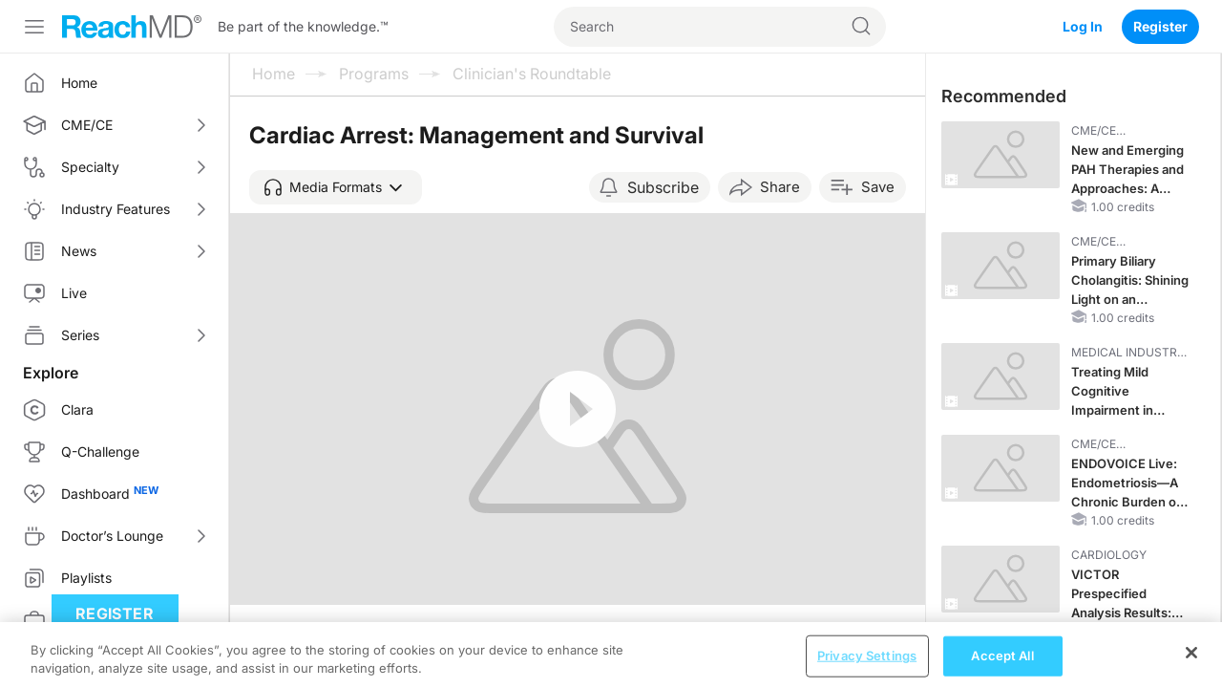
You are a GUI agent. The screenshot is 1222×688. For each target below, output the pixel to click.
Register (1160, 26)
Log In (1083, 26)
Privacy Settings (866, 668)
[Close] (1191, 665)
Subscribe (663, 187)
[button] (335, 187)
